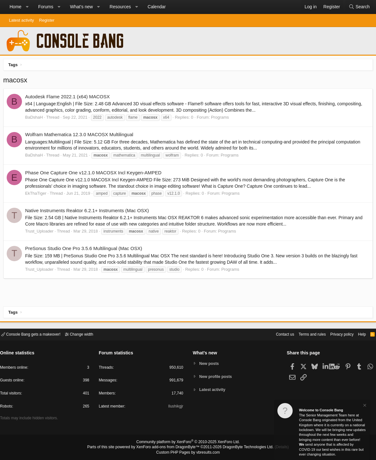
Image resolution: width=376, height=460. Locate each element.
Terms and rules (304, 333)
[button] (27, 7)
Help (358, 333)
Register (46, 20)
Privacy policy (336, 333)
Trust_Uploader (41, 232)
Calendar (157, 6)
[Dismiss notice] (364, 406)
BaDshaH (36, 118)
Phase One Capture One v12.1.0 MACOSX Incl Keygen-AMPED (95, 174)
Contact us (275, 333)
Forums (45, 6)
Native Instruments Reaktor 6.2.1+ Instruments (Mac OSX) (88, 212)
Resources (120, 6)
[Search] (359, 7)
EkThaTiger (37, 194)
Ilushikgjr (175, 407)
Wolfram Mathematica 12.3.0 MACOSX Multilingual (81, 136)
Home (15, 6)
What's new (81, 6)
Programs (221, 118)
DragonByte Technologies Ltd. (243, 448)
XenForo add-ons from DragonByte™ (169, 448)
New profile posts (217, 376)
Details (273, 448)
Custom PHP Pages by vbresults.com (188, 453)
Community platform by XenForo (188, 443)
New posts (210, 363)
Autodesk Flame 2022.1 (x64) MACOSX (69, 98)
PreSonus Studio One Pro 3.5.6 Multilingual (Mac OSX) (85, 250)
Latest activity (21, 20)
